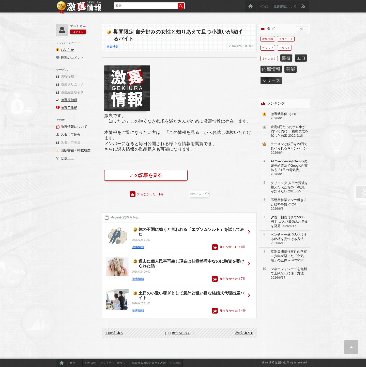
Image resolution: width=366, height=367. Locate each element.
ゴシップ (267, 47)
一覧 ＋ (302, 29)
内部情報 (271, 69)
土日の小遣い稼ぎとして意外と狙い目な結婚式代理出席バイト (191, 295)
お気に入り (197, 193)
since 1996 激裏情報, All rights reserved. (285, 362)
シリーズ (271, 80)
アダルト (284, 47)
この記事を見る (146, 175)
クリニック (286, 38)
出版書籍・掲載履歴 (75, 150)
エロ (301, 58)
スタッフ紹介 (71, 134)
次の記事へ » (244, 333)
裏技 (286, 58)
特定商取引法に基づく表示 (149, 362)
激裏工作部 (69, 108)
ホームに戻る (181, 333)
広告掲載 (175, 362)
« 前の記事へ (114, 333)
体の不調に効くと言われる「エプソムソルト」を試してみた (191, 231)
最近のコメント (72, 58)
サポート (67, 158)
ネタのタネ (269, 58)
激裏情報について (285, 6)
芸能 (290, 69)
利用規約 (90, 362)
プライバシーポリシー (114, 362)
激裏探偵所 (69, 100)
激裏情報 (112, 47)
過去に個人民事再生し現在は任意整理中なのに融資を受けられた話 (191, 263)
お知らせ (67, 50)
